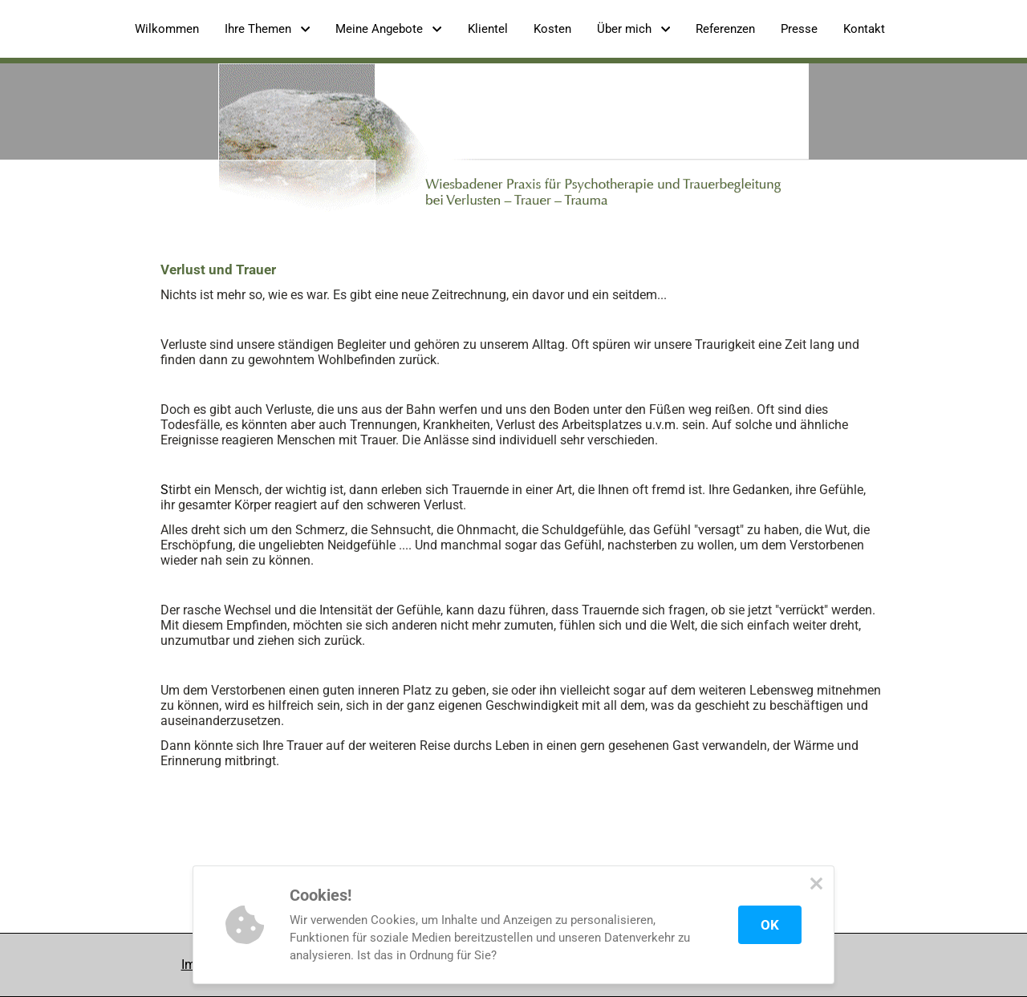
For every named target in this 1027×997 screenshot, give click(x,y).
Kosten (552, 29)
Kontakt (864, 29)
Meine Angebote (388, 29)
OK (770, 925)
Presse (799, 29)
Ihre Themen (267, 29)
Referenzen (725, 29)
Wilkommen (167, 29)
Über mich (633, 29)
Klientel (488, 29)
